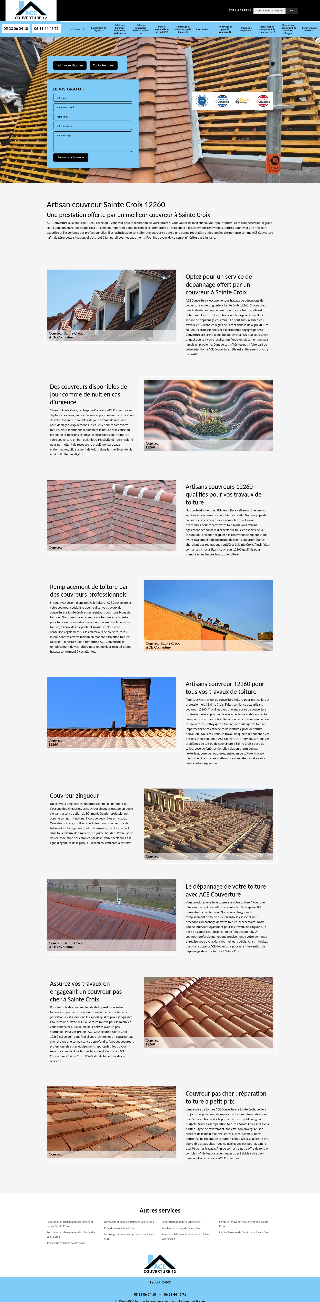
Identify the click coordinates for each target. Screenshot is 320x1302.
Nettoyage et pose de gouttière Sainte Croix (129, 1222)
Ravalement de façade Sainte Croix (182, 1228)
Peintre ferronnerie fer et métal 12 (161, 29)
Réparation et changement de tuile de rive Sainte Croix (71, 1234)
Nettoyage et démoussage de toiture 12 (183, 29)
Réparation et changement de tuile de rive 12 (267, 29)
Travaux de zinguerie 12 (246, 29)
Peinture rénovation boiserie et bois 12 (141, 29)
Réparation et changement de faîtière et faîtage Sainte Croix (70, 1224)
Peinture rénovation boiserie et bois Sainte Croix (243, 1224)
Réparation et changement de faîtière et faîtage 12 (288, 29)
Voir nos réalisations (70, 65)
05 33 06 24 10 (16, 28)
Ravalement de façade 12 (98, 29)
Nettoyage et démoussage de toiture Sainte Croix (129, 1236)
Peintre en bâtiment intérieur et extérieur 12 (120, 29)
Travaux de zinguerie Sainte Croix (66, 1243)
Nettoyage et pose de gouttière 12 (225, 29)
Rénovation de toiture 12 (309, 29)
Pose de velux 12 (204, 29)
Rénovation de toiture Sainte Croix (181, 1222)
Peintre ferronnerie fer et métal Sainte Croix (244, 1232)
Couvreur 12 (77, 29)
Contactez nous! (103, 65)
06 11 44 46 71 (46, 28)
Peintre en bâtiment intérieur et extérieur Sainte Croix (186, 1236)
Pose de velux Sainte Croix (119, 1228)
